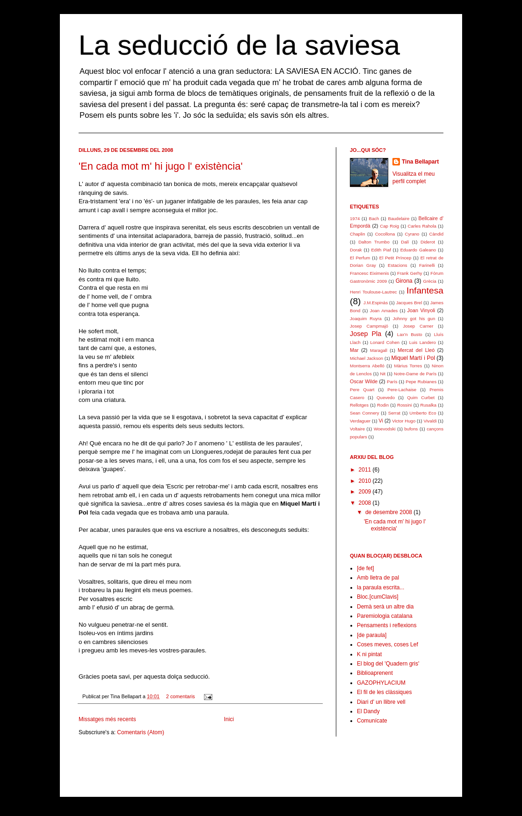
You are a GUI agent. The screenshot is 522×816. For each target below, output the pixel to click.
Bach (374, 218)
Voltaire (357, 428)
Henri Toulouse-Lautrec (373, 291)
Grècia (429, 281)
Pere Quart (362, 389)
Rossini (404, 405)
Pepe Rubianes (421, 381)
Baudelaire (399, 218)
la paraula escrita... (380, 587)
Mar (354, 350)
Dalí (405, 241)
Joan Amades (384, 310)
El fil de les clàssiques (384, 692)
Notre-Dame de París (415, 373)
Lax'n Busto (409, 334)
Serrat (394, 412)
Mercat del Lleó (416, 350)
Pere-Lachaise (401, 389)
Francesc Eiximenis (369, 273)
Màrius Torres (408, 365)
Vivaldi (429, 420)
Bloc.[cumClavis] (378, 597)
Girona (404, 281)
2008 (366, 503)
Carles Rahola (421, 226)
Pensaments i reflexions (386, 625)
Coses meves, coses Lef (387, 644)
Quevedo (386, 397)
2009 (366, 491)
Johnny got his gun (414, 318)
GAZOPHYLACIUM (381, 683)
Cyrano (412, 233)
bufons (411, 428)
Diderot (427, 241)
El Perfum (360, 257)
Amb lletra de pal (378, 577)
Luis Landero (422, 342)
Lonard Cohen (385, 342)
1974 (355, 218)
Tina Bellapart (420, 161)
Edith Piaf (381, 249)
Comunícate (372, 720)
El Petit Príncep (395, 257)
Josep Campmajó (369, 326)
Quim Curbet (421, 397)
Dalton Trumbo (374, 241)
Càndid (436, 233)
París (392, 381)
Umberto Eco (422, 412)
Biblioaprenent (375, 673)
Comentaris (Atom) (140, 732)
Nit (382, 373)
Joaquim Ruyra (366, 318)
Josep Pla (365, 333)
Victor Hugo (403, 420)
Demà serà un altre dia (385, 606)
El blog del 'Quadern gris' (388, 663)
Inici (229, 719)
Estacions (397, 265)
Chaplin (357, 233)
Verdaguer (360, 420)
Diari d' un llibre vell (381, 702)
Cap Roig (389, 226)
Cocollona (385, 233)
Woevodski (385, 428)
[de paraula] (371, 635)
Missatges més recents (107, 719)
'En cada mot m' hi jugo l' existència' (161, 166)
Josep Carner (418, 326)
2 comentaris (180, 696)
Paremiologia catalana (385, 616)
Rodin (383, 405)
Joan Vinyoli (421, 310)
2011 (366, 469)
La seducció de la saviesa (239, 45)
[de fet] (365, 568)
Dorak (356, 249)
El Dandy (368, 711)
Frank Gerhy (409, 273)
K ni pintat (369, 654)
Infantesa (424, 290)
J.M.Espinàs (375, 302)
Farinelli (427, 265)
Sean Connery (364, 412)
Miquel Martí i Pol (413, 358)
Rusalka (428, 405)
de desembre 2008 (389, 512)
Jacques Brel (409, 302)
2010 (366, 481)
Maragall (378, 350)
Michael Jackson (366, 358)
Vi (380, 420)
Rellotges (359, 405)
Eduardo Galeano (418, 249)
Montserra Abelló (367, 365)
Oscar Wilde (363, 381)
